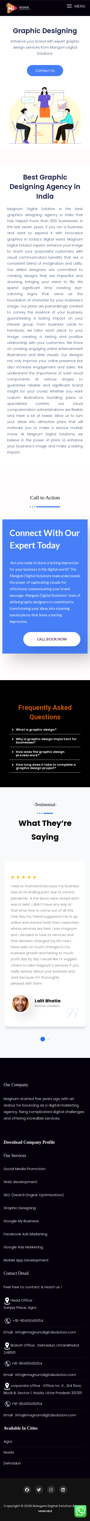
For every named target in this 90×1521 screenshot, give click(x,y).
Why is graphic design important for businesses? (46, 741)
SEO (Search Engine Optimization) (34, 1194)
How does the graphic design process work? (40, 753)
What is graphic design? (36, 729)
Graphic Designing (20, 1207)
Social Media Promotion (25, 1168)
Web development (20, 1181)
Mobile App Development (26, 1260)
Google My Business (21, 1220)
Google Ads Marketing (23, 1247)
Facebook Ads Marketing (25, 1234)
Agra (8, 1441)
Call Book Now (52, 639)
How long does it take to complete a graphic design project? (46, 766)
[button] (76, 6)
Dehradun (12, 1463)
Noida (9, 1452)
